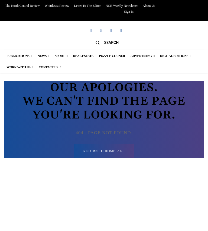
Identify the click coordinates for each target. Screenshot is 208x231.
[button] (105, 42)
